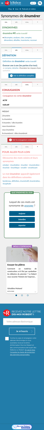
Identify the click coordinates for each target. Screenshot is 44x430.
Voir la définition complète (23, 75)
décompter (8, 37)
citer (22, 37)
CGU (32, 426)
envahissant (32, 167)
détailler (17, 40)
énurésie (6, 167)
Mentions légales (8, 426)
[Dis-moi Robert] (22, 378)
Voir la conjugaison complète (23, 140)
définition (15, 181)
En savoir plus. (25, 420)
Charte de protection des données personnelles (22, 424)
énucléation (15, 165)
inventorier (25, 40)
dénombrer (8, 40)
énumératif (24, 181)
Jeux (16, 9)
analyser (16, 37)
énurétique (15, 167)
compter (28, 37)
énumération (34, 165)
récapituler (7, 183)
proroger (28, 205)
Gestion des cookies (23, 426)
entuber (6, 165)
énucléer (24, 165)
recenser (33, 40)
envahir (24, 167)
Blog (9, 9)
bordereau (7, 181)
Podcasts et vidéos (29, 9)
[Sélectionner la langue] (33, 3)
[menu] (2, 3)
